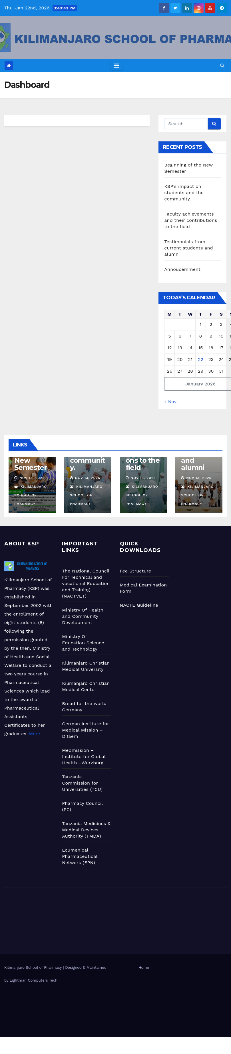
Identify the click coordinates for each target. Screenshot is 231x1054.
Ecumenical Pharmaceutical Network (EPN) (79, 856)
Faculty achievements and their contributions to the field (190, 220)
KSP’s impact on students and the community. (184, 193)
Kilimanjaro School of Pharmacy (33, 967)
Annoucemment (182, 269)
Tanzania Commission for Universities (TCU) (82, 783)
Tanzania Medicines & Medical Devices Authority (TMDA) (86, 830)
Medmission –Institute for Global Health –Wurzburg (83, 756)
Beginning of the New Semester (31, 457)
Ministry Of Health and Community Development (82, 616)
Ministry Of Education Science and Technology (83, 643)
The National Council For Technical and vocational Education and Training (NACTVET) (86, 583)
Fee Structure (135, 571)
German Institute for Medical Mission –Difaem (85, 730)
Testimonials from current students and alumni (188, 248)
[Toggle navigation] (117, 65)
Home (143, 967)
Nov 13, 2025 (32, 478)
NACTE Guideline (139, 605)
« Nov (170, 401)
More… (35, 733)
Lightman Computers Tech (33, 980)
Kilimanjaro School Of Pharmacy (30, 495)
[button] (222, 65)
